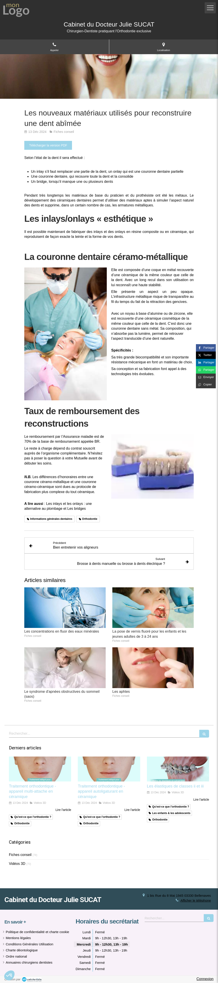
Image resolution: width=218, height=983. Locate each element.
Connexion (205, 979)
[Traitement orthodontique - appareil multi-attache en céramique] (40, 769)
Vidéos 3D (17, 864)
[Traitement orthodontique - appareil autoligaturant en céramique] (109, 769)
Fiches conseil (20, 855)
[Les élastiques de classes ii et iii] (178, 769)
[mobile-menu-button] (210, 7)
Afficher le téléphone (196, 900)
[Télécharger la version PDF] (48, 145)
